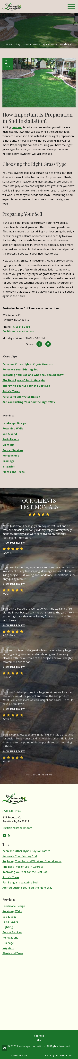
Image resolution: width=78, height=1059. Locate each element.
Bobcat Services (12, 450)
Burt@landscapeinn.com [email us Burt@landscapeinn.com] (18, 331)
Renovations (10, 455)
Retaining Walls (12, 428)
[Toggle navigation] (71, 6)
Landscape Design (14, 423)
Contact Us (19, 1055)
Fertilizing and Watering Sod (21, 396)
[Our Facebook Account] (4, 835)
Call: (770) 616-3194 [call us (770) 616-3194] (58, 1055)
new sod (17, 127)
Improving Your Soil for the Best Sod (26, 386)
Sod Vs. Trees (11, 391)
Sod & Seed (9, 434)
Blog (18, 44)
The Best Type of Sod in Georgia (23, 380)
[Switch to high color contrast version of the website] (4, 1048)
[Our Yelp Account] (9, 835)
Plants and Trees (13, 472)
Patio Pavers (10, 439)
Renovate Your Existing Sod (20, 369)
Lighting (8, 445)
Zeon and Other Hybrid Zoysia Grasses (27, 364)
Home (9, 44)
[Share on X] (48, 344)
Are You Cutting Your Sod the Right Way (28, 402)
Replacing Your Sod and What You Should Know (33, 375)
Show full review (13, 552)
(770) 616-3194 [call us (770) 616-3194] (21, 327)
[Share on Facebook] (39, 344)
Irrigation (8, 466)
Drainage (8, 461)
